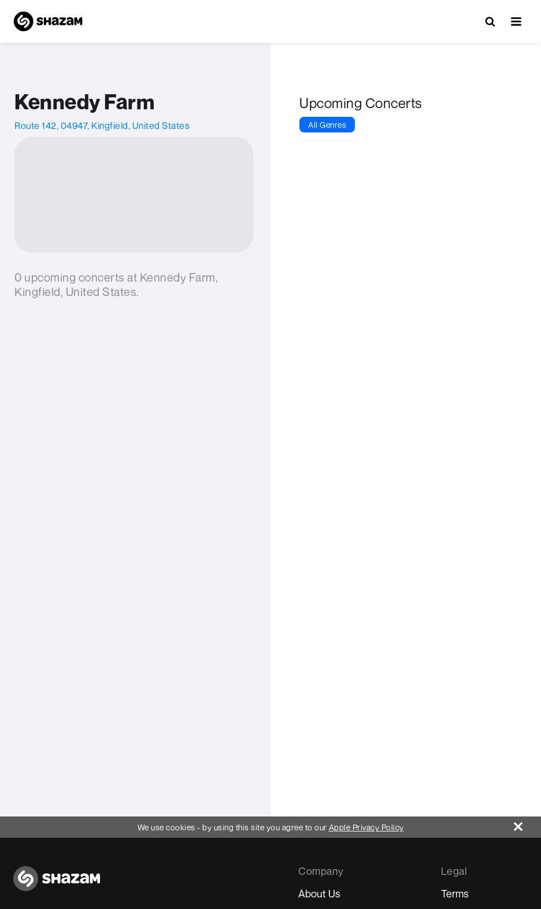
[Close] (527, 823)
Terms (455, 893)
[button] (516, 21)
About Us (319, 893)
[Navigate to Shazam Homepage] (48, 21)
